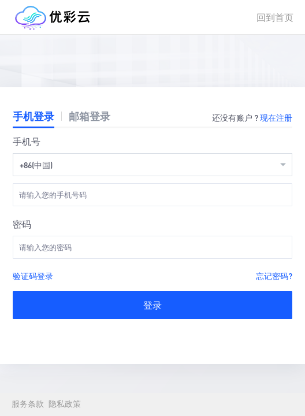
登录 (152, 305)
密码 (22, 224)
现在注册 (276, 117)
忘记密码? (274, 275)
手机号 (26, 141)
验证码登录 (33, 275)
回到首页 (274, 17)
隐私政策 (65, 404)
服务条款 (28, 404)
